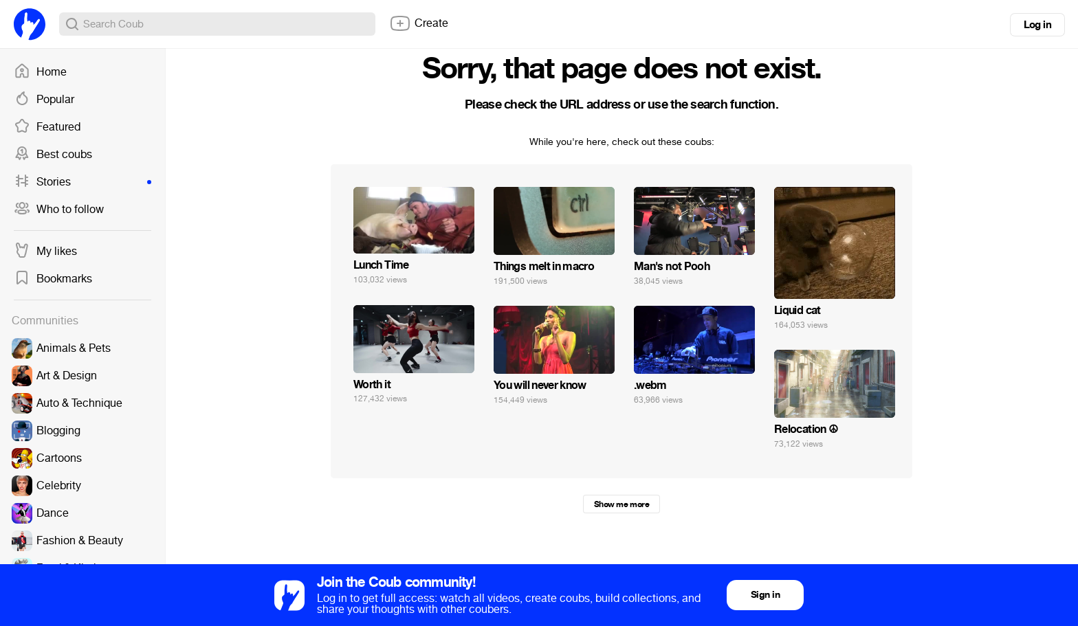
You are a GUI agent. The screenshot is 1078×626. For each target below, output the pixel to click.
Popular (44, 99)
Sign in (765, 594)
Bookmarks (53, 279)
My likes (45, 251)
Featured (47, 127)
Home (40, 72)
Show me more (621, 504)
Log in (1037, 25)
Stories (82, 182)
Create (418, 23)
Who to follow (59, 209)
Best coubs (53, 154)
